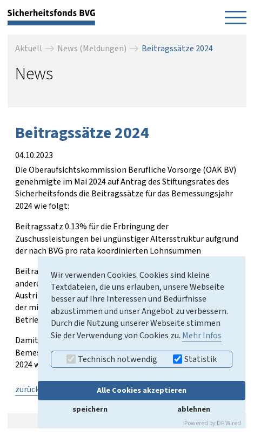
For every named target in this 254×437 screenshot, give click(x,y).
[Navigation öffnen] (235, 17)
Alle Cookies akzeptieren (141, 390)
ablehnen (193, 409)
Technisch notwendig (111, 359)
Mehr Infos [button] (202, 336)
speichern (90, 409)
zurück (27, 389)
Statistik (195, 359)
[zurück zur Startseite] (51, 17)
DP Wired (229, 423)
